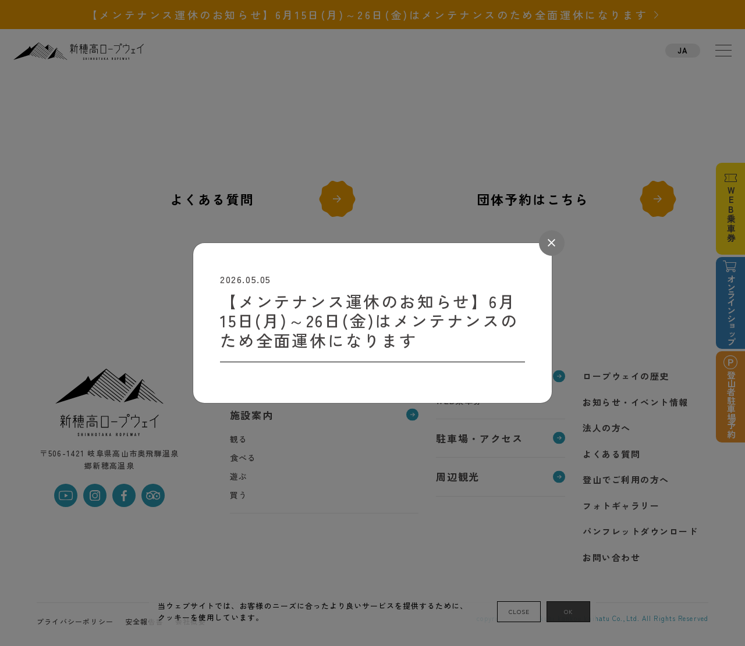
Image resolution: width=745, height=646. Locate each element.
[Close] (552, 243)
